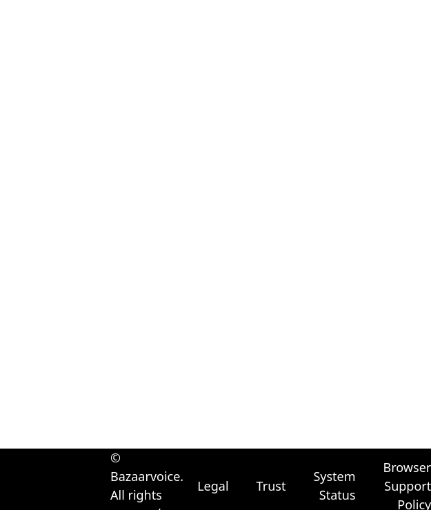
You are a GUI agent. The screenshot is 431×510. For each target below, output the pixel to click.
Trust (271, 486)
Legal (212, 486)
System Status (334, 485)
